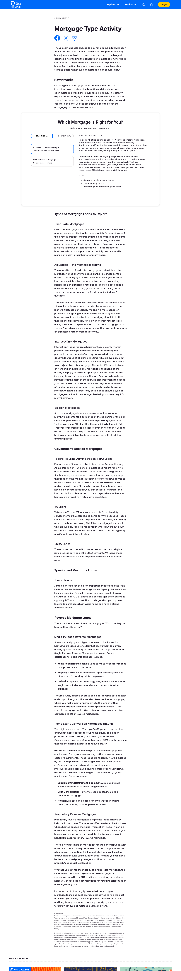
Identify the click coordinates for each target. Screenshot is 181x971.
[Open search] (143, 4)
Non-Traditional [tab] (63, 136)
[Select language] (151, 4)
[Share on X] (66, 38)
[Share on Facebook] (57, 38)
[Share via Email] (74, 38)
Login (164, 4)
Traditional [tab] (41, 136)
